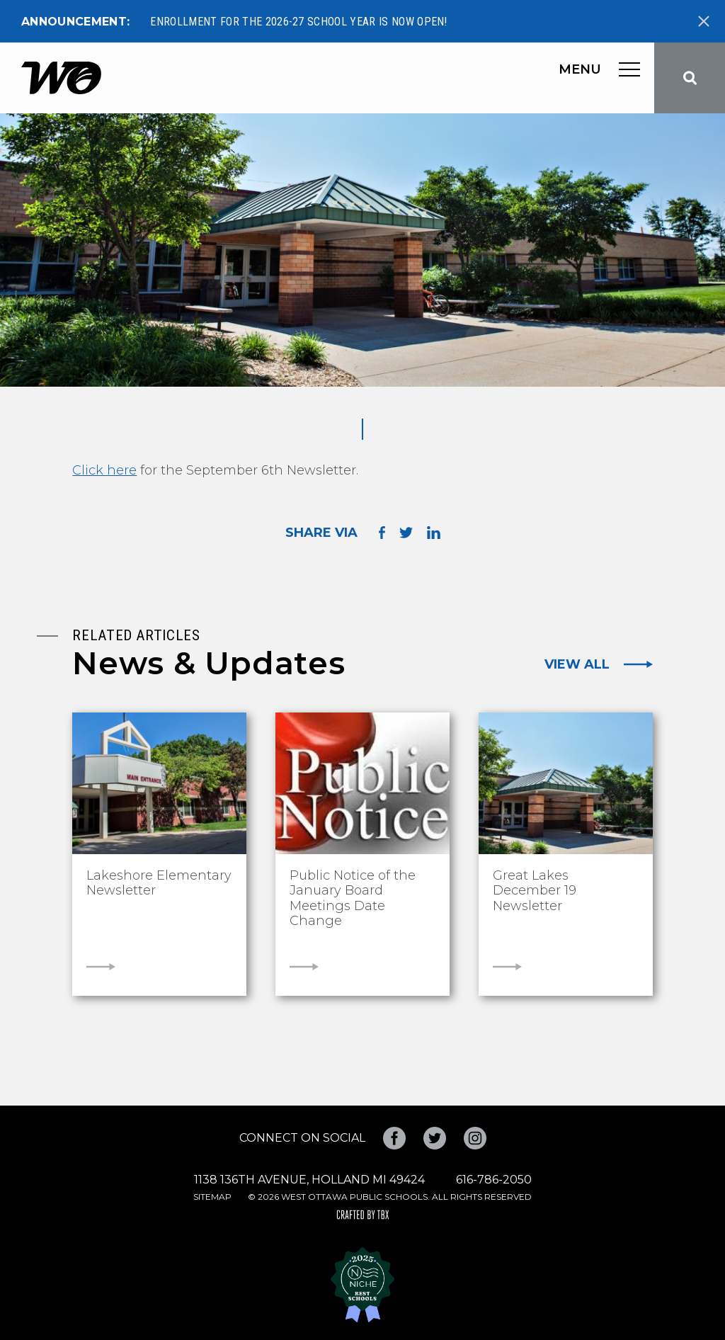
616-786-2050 (494, 1179)
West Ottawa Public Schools (61, 78)
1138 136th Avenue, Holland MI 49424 (309, 1179)
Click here (104, 470)
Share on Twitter (406, 532)
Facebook (394, 1138)
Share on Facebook (382, 532)
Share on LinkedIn (433, 532)
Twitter (434, 1138)
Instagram (475, 1138)
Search (689, 77)
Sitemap (212, 1196)
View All (577, 664)
